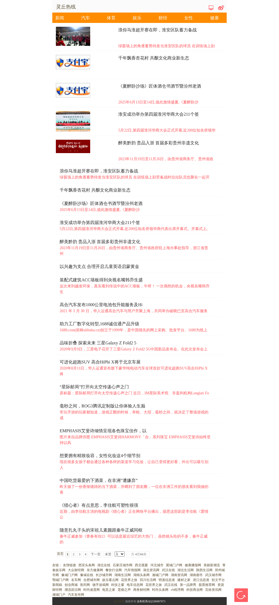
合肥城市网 (91, 580)
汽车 (85, 18)
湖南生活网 (122, 575)
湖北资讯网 (151, 570)
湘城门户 (58, 595)
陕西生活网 (204, 570)
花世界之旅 (129, 580)
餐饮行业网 (113, 570)
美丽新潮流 (212, 565)
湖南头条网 (141, 575)
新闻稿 (57, 585)
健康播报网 (193, 565)
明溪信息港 (167, 580)
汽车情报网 (132, 570)
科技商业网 (194, 590)
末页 (108, 554)
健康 (214, 18)
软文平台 (218, 580)
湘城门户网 (160, 575)
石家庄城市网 (122, 565)
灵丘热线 (119, 601)
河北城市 (156, 565)
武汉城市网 (213, 575)
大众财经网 (76, 570)
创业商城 (71, 585)
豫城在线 (86, 575)
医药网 (85, 585)
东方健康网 (95, 570)
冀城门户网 (174, 565)
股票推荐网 (207, 585)
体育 (111, 18)
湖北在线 (103, 565)
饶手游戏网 (100, 585)
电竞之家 (108, 590)
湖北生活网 (185, 570)
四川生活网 (148, 580)
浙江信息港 (201, 580)
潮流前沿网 (73, 590)
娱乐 (137, 18)
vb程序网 (177, 590)
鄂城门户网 (60, 580)
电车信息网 (135, 585)
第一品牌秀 (188, 585)
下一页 (96, 554)
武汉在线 (168, 570)
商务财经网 (141, 590)
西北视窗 (141, 565)
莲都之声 (124, 590)
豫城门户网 (69, 575)
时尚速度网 (91, 590)
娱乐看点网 (110, 580)
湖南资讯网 (179, 575)
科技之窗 (117, 585)
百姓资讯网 (213, 590)
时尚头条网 (160, 590)
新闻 (59, 18)
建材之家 (183, 580)
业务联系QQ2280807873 (151, 601)
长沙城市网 (104, 575)
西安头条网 (86, 565)
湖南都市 (196, 575)
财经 (163, 18)
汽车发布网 (76, 595)
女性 (188, 18)
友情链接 (69, 565)
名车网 (76, 580)
